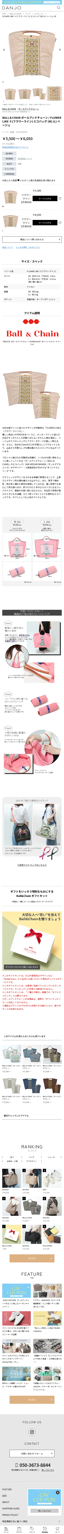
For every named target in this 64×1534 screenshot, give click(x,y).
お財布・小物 (12, 1161)
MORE (32, 1258)
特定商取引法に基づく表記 (14, 1521)
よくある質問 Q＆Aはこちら (28, 247)
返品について (7, 247)
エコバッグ (39, 13)
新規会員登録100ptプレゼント (15, 147)
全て (12, 1157)
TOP (4, 13)
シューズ (51, 1157)
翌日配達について (25, 158)
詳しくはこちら (44, 1511)
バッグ (28, 13)
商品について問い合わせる (32, 239)
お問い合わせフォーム (32, 1453)
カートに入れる (45, 198)
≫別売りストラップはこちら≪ (32, 864)
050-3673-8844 (32, 1465)
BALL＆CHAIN (15, 13)
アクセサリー (31, 1161)
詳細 (19, 163)
